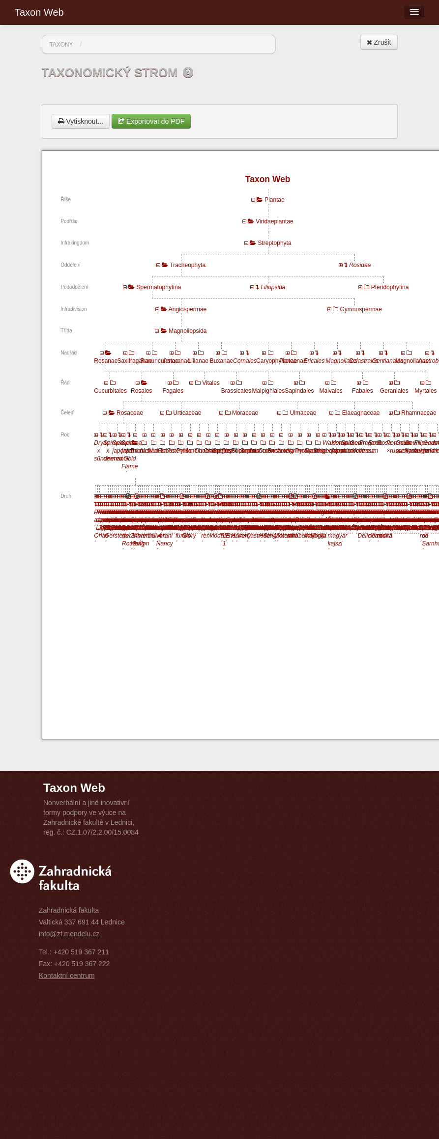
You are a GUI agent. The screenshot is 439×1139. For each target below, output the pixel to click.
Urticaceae (187, 412)
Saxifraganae (134, 360)
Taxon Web (39, 12)
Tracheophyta (187, 265)
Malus (157, 450)
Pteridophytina (390, 287)
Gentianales (388, 360)
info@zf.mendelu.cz (69, 934)
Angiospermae (187, 309)
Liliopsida (273, 287)
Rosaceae (130, 412)
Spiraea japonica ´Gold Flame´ (132, 458)
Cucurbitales (110, 390)
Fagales (173, 390)
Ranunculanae (159, 360)
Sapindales (299, 390)
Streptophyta (275, 243)
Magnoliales (341, 360)
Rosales (141, 390)
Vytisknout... (81, 121)
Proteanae (292, 360)
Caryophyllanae (276, 360)
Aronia (285, 450)
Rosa (275, 450)
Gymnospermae (361, 309)
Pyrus (184, 450)
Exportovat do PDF (151, 121)
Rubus (166, 450)
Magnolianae (412, 360)
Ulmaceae (303, 412)
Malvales (331, 390)
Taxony (61, 44)
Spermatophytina (159, 287)
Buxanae (221, 360)
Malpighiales (268, 390)
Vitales (211, 383)
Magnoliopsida (187, 330)
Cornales (245, 360)
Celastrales (364, 360)
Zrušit (379, 42)
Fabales (362, 390)
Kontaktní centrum (67, 975)
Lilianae (198, 360)
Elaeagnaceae (361, 412)
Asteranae (177, 360)
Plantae (274, 199)
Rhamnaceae (418, 412)
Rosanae (105, 360)
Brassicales (236, 390)
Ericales (314, 360)
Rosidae (360, 265)
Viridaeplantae (274, 221)
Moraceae (245, 412)
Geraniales (394, 390)
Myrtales (425, 390)
